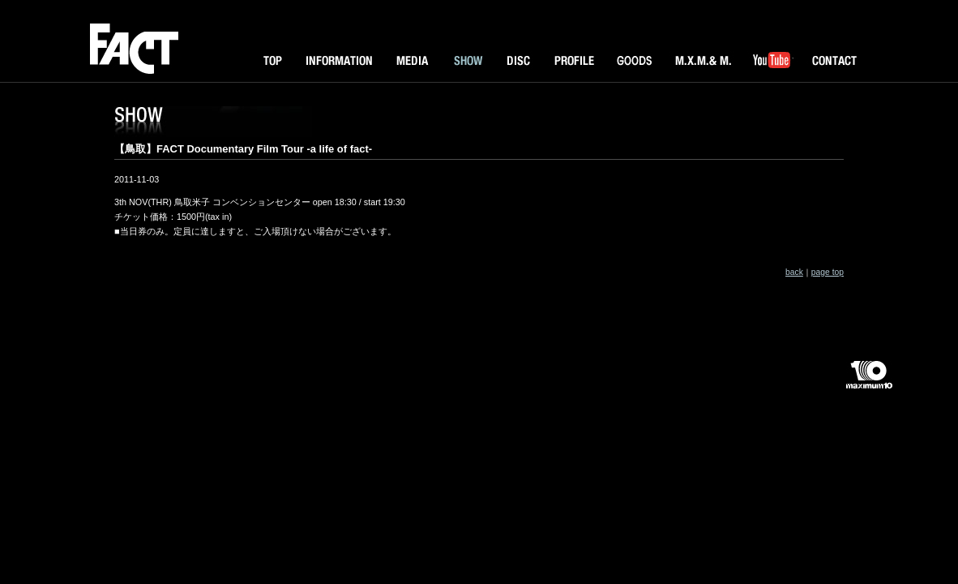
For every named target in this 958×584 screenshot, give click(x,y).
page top (827, 272)
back (794, 272)
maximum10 (868, 381)
